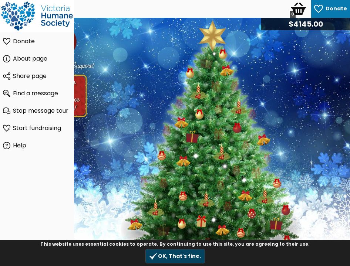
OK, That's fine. (175, 256)
